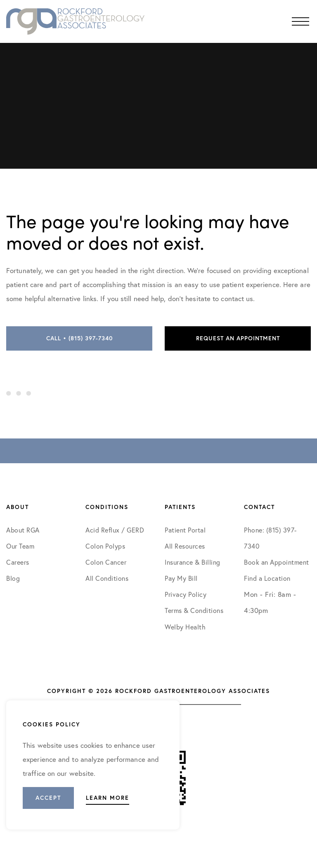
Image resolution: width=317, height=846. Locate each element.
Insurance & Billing (192, 562)
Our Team (20, 546)
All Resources (185, 546)
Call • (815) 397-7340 (79, 338)
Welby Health (185, 626)
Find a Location (267, 578)
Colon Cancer (105, 562)
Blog (13, 578)
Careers (17, 562)
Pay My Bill (181, 578)
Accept (48, 797)
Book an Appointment (276, 562)
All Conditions (106, 578)
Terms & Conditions (195, 610)
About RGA (23, 530)
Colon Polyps (105, 546)
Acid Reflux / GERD (114, 530)
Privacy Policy (185, 594)
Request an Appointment (238, 338)
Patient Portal (185, 530)
